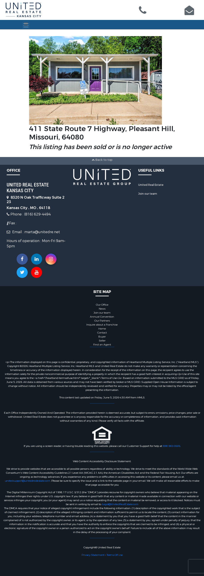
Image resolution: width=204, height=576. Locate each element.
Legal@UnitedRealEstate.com (120, 504)
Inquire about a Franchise (102, 324)
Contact (102, 332)
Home (102, 328)
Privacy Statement (93, 555)
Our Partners (102, 320)
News (102, 308)
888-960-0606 (171, 446)
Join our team (147, 194)
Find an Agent (102, 344)
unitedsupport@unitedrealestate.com (27, 481)
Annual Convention (102, 316)
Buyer (102, 336)
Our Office (102, 304)
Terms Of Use (115, 555)
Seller (102, 340)
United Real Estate (150, 185)
